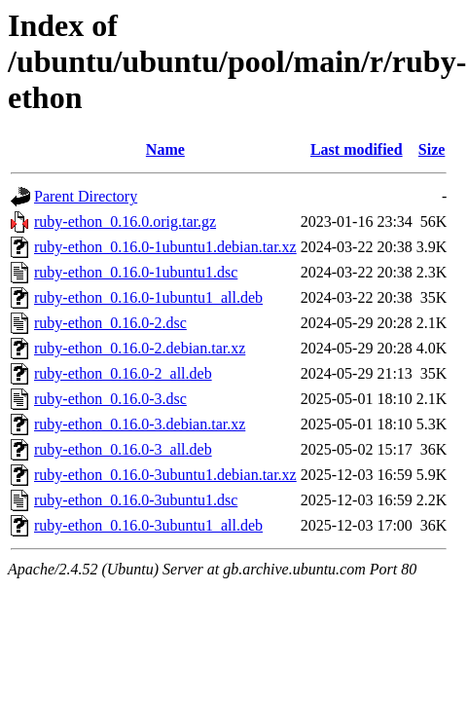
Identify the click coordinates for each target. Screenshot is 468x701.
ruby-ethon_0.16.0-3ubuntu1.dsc (135, 500)
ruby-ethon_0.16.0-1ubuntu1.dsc (135, 272)
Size (432, 149)
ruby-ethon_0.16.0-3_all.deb (123, 449)
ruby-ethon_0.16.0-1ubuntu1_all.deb (148, 297)
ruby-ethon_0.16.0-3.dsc (110, 398)
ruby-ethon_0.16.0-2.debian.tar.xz (139, 348)
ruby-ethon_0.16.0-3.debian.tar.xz (139, 424)
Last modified (356, 149)
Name (165, 149)
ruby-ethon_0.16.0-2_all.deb (123, 373)
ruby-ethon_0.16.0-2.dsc (110, 322)
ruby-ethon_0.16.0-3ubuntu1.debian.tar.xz (165, 474)
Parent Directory (85, 196)
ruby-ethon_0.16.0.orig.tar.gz (125, 221)
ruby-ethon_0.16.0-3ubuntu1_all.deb (148, 525)
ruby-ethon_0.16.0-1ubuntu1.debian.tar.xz (165, 247)
